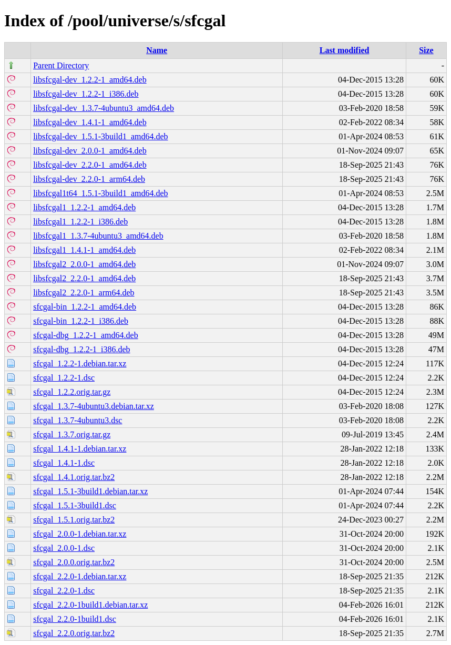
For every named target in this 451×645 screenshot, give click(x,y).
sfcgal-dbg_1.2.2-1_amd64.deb (85, 335)
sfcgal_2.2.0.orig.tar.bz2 (74, 633)
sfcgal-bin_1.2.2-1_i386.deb (80, 320)
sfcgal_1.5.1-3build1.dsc (74, 505)
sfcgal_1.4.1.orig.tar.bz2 (74, 477)
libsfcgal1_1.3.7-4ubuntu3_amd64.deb (98, 235)
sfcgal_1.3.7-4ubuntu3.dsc (77, 420)
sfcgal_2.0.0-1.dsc (64, 548)
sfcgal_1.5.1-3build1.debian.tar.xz (90, 491)
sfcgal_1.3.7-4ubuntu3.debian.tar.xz (93, 406)
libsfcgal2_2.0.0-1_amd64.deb (84, 264)
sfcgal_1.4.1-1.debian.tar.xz (79, 448)
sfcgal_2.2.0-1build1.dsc (74, 619)
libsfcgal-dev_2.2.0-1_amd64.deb (90, 164)
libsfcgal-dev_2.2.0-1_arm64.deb (89, 179)
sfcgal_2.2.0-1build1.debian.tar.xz (90, 604)
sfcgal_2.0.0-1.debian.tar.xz (79, 533)
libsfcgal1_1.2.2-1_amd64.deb (84, 207)
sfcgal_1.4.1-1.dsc (64, 462)
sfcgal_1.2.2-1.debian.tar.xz (79, 363)
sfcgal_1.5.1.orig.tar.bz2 (74, 519)
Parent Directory (61, 65)
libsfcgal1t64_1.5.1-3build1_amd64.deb (100, 193)
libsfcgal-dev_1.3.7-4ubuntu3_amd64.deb (103, 108)
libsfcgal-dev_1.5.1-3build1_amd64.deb (100, 136)
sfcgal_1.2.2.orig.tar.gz (71, 391)
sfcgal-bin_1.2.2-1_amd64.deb (84, 306)
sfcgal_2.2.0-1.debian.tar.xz (79, 576)
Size (426, 50)
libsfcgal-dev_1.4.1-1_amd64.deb (90, 122)
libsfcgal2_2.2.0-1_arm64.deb (83, 292)
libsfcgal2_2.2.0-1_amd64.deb (84, 278)
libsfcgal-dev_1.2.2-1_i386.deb (85, 93)
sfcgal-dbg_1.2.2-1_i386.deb (81, 349)
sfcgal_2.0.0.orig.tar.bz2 (74, 562)
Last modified (345, 50)
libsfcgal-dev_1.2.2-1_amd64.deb (90, 79)
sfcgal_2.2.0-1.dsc (64, 590)
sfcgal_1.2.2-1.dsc (64, 377)
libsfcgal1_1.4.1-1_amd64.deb (84, 249)
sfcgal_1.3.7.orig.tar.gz (71, 434)
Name (156, 50)
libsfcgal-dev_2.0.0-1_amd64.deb (90, 150)
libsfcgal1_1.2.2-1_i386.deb (80, 221)
